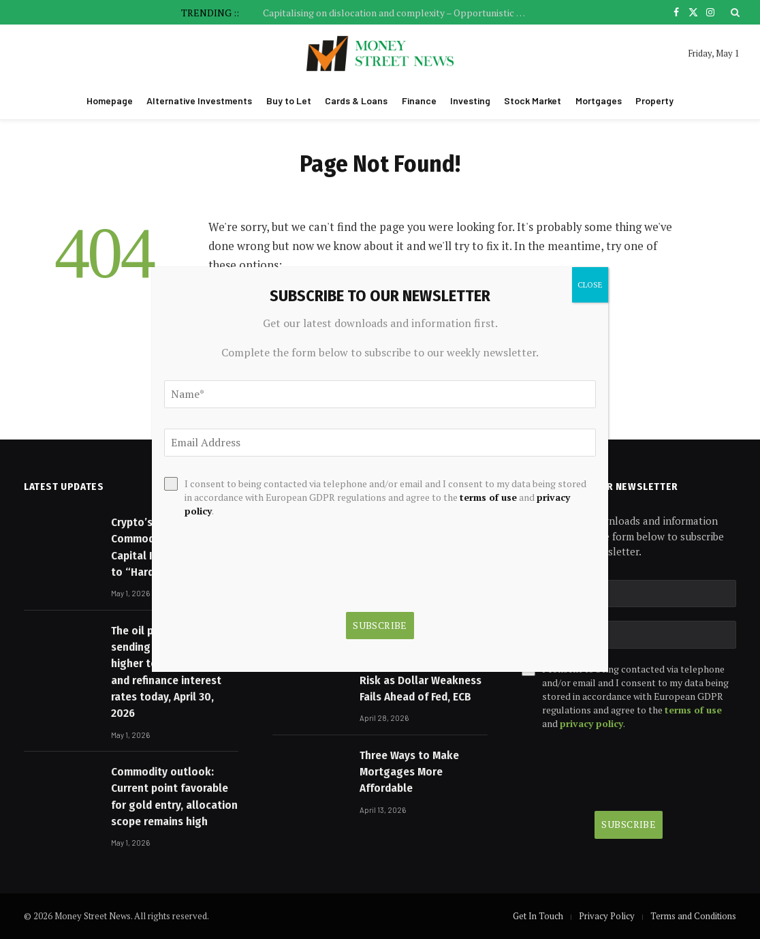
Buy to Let (288, 100)
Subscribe (628, 824)
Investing (470, 100)
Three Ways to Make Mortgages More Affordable (409, 772)
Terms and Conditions (693, 916)
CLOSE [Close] (590, 284)
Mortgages (598, 100)
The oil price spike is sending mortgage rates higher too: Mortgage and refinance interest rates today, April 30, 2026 (171, 672)
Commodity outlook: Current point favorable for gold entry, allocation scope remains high (174, 797)
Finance (419, 100)
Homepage (109, 100)
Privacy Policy (607, 916)
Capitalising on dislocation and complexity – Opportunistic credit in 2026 (399, 13)
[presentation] (625, 770)
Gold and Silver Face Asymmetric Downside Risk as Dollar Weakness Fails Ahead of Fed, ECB (420, 672)
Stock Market (532, 100)
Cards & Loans (356, 100)
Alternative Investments (199, 100)
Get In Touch (538, 916)
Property (654, 100)
